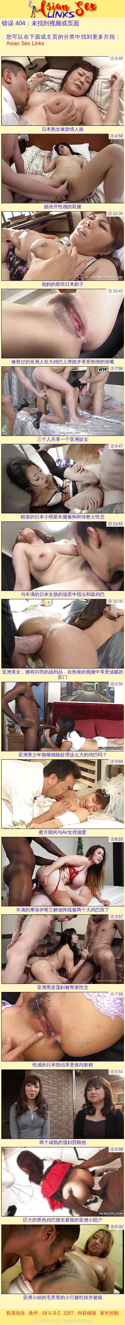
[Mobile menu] (6, 9)
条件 (33, 1313)
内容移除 (87, 1313)
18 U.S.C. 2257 (58, 1313)
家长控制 (109, 1313)
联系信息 (15, 1313)
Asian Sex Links (25, 43)
